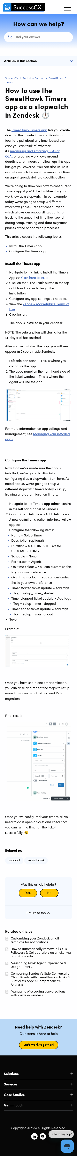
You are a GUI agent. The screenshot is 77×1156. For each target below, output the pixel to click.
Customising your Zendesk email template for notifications (35, 940)
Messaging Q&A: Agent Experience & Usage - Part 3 (38, 965)
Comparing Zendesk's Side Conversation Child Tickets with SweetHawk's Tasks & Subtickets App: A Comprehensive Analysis (41, 979)
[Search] (38, 37)
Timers (9, 82)
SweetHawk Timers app (29, 130)
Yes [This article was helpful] (28, 893)
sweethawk (36, 860)
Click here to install (34, 278)
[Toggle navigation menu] (67, 7)
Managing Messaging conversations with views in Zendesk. (38, 993)
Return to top (38, 913)
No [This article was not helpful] (49, 893)
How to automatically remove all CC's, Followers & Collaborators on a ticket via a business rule (41, 952)
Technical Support (34, 78)
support (14, 860)
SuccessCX (11, 78)
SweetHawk (56, 78)
